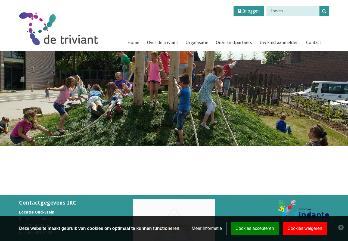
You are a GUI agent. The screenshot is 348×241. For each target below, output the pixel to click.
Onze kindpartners (234, 42)
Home (133, 42)
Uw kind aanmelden (279, 42)
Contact (313, 42)
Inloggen (249, 11)
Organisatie (197, 42)
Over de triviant (162, 42)
